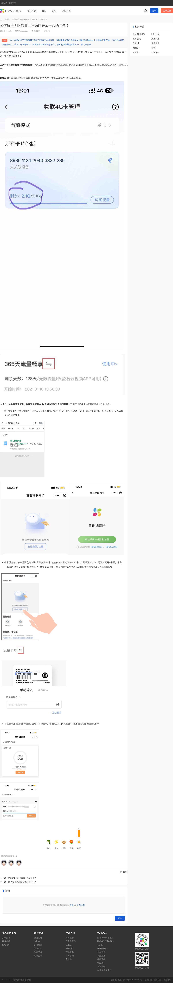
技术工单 (70, 952)
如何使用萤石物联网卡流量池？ (22, 878)
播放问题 (155, 39)
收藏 (124, 872)
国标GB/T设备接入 (105, 941)
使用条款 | (149, 980)
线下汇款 (38, 948)
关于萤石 (6, 938)
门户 (7, 19)
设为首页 (4, 3)
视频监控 (101, 959)
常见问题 (32, 11)
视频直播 (101, 956)
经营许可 (167, 980)
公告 (44, 11)
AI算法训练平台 (104, 970)
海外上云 (70, 938)
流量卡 (34, 19)
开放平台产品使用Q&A (20, 19)
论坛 (54, 11)
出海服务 (155, 52)
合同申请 (38, 952)
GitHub (69, 945)
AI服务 (136, 48)
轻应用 (100, 963)
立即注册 (167, 11)
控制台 (37, 941)
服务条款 (6, 941)
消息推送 (101, 952)
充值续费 (38, 945)
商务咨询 (70, 956)
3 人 (14, 856)
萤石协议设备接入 (105, 938)
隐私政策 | (158, 980)
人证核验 (101, 966)
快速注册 (38, 938)
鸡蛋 (79, 839)
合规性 (69, 959)
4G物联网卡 (102, 948)
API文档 (69, 948)
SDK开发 (155, 34)
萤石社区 (1, 19)
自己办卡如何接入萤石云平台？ (22, 882)
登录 (154, 11)
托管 (153, 48)
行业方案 (66, 11)
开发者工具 (71, 941)
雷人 (56, 844)
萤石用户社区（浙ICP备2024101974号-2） (127, 980)
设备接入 (137, 39)
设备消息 (155, 43)
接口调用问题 (139, 34)
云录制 (136, 43)
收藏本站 (12, 3)
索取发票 (38, 956)
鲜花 (71, 844)
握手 (64, 844)
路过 (49, 844)
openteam (24, 31)
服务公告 (6, 945)
